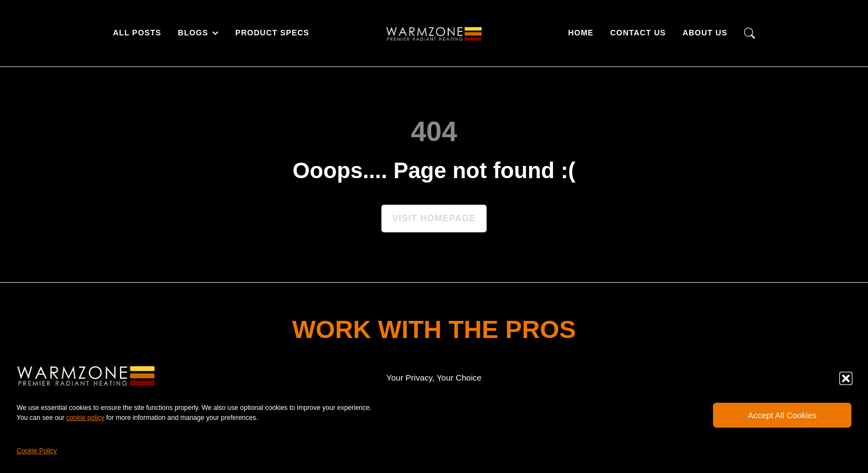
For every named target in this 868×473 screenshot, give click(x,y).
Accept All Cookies (782, 415)
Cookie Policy (37, 451)
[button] (845, 378)
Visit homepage (434, 218)
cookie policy (85, 418)
